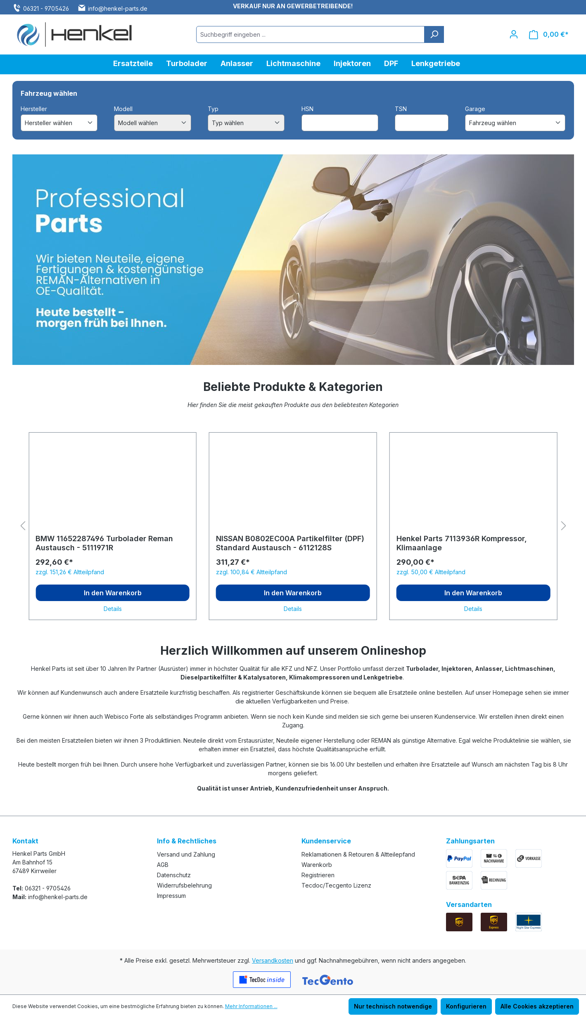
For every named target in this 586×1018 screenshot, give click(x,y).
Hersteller (34, 108)
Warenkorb (316, 864)
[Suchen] (434, 34)
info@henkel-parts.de (117, 8)
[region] (293, 526)
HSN (307, 108)
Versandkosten (272, 960)
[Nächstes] (564, 526)
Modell (123, 108)
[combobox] (310, 34)
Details (113, 608)
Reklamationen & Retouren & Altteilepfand (358, 854)
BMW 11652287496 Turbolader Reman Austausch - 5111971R (104, 543)
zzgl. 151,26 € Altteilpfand (70, 571)
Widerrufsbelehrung (184, 885)
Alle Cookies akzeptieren (537, 1006)
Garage (475, 108)
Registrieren (318, 874)
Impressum (171, 895)
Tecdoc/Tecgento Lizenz (336, 885)
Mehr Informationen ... (251, 1006)
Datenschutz (174, 874)
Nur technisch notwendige (393, 1006)
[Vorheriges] (23, 526)
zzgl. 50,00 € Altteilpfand (430, 571)
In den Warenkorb (113, 593)
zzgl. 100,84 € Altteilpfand (251, 571)
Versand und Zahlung (186, 854)
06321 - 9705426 (46, 8)
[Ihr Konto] (514, 34)
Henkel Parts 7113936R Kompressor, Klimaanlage (461, 543)
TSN (401, 108)
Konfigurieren (466, 1006)
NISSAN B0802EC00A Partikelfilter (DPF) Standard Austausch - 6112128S (290, 543)
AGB (162, 864)
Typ (213, 108)
